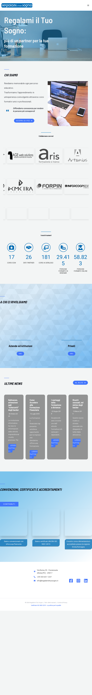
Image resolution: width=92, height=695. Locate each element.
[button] (24, 121)
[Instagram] (78, 556)
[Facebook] (71, 556)
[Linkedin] (86, 556)
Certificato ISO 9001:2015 (38, 581)
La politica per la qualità (54, 581)
